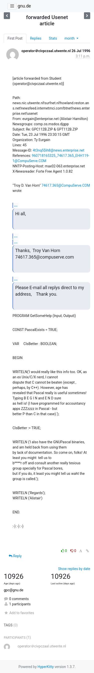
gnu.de (24, 6)
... (16, 205)
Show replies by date (74, 569)
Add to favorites (19, 613)
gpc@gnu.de (13, 590)
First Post (15, 38)
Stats (53, 38)
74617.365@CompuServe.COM (66, 185)
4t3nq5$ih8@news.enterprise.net (58, 150)
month (69, 38)
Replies (35, 38)
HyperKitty (46, 667)
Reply (15, 556)
